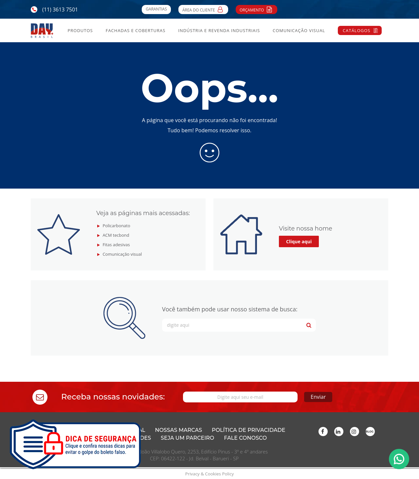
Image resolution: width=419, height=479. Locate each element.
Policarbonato (116, 226)
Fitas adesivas (116, 245)
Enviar (318, 396)
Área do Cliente (203, 9)
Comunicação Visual (299, 30)
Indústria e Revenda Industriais (219, 30)
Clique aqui (299, 241)
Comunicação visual (122, 254)
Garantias (156, 9)
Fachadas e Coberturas (136, 30)
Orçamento (256, 9)
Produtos (80, 30)
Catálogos (356, 30)
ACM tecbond (115, 235)
